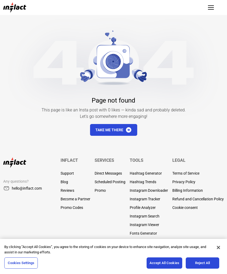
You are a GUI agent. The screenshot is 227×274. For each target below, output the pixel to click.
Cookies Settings (21, 263)
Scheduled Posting (110, 182)
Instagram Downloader (149, 190)
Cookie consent (185, 207)
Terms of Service (185, 173)
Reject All (202, 263)
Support (67, 173)
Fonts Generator (143, 233)
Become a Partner (75, 199)
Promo (100, 190)
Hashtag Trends (143, 182)
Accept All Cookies (164, 263)
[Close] (218, 247)
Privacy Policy (183, 182)
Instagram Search (144, 216)
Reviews (67, 190)
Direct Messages (108, 173)
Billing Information (187, 190)
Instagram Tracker (145, 199)
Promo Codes (72, 207)
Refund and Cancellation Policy (198, 199)
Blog (64, 182)
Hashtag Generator (146, 173)
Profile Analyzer (143, 207)
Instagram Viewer (144, 225)
